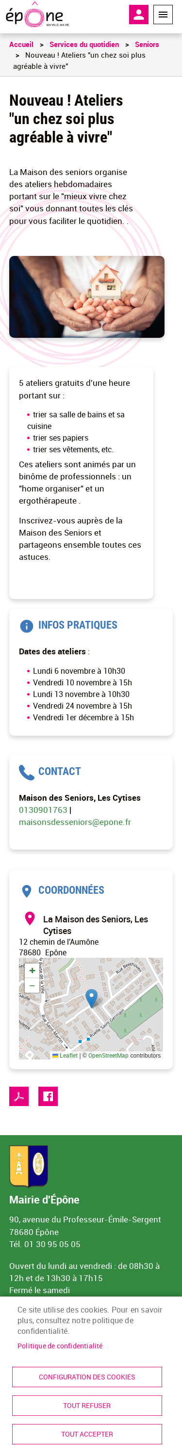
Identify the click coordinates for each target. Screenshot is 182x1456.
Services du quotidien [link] (84, 44)
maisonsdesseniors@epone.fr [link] (75, 821)
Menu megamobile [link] (163, 14)
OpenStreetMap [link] (108, 1055)
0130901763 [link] (44, 809)
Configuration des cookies (87, 1377)
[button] (91, 999)
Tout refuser (87, 1405)
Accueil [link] (21, 44)
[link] (37, 14)
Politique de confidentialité (60, 1346)
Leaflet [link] (65, 1055)
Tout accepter (87, 1434)
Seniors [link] (147, 44)
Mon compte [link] (139, 14)
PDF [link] (19, 1096)
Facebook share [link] (48, 1096)
